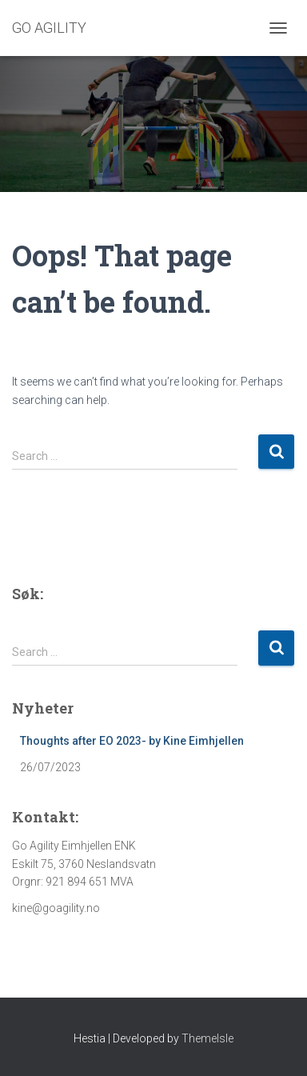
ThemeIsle (207, 1038)
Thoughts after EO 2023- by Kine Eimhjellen (132, 740)
